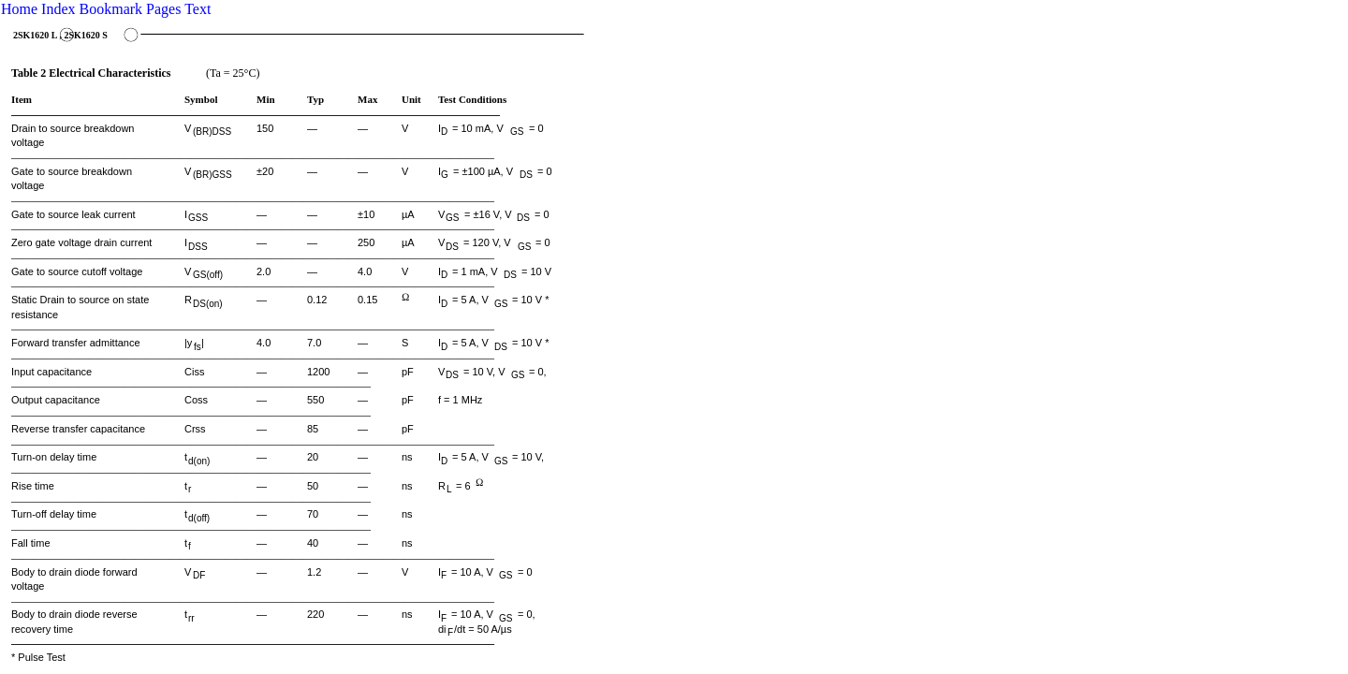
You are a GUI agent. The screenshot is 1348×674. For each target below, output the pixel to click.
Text (197, 9)
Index (58, 9)
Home (19, 9)
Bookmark (111, 9)
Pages (163, 9)
